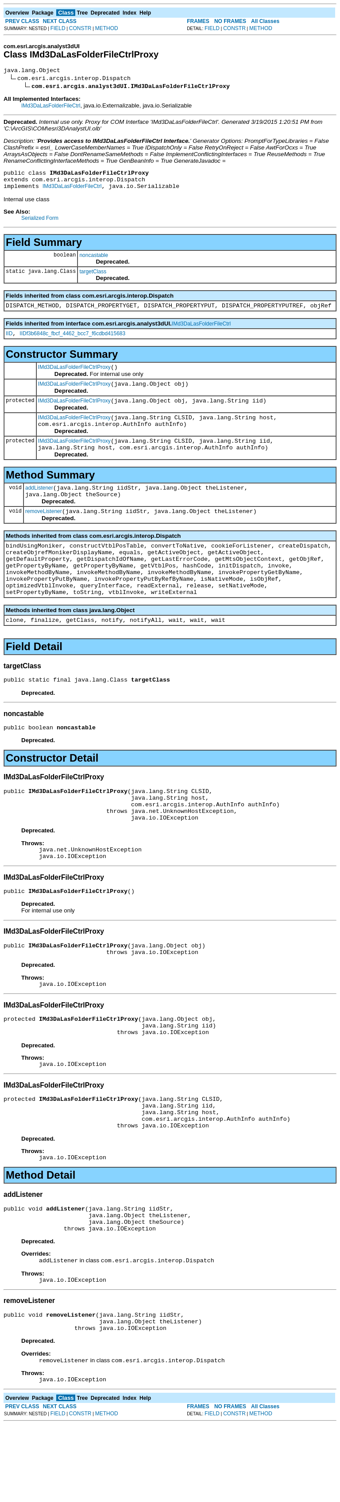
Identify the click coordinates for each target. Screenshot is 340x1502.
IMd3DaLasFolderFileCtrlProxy (74, 376)
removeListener (43, 532)
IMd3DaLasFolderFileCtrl (50, 107)
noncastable (93, 260)
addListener (39, 506)
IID (9, 341)
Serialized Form (39, 223)
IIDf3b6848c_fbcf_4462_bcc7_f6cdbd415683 (72, 341)
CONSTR (80, 28)
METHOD (106, 28)
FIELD (58, 28)
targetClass (92, 277)
